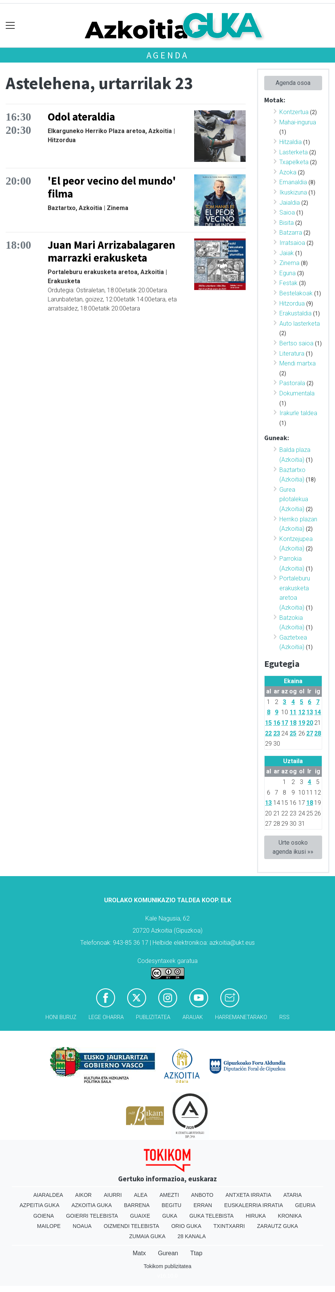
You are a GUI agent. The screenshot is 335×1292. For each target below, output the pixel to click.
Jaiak (286, 253)
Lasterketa (293, 152)
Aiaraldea (48, 1195)
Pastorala (292, 383)
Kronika (290, 1216)
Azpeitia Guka (39, 1205)
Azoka (287, 172)
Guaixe (140, 1216)
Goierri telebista (92, 1216)
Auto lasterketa (299, 323)
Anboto (202, 1195)
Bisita (286, 222)
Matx (139, 1253)
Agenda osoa (293, 82)
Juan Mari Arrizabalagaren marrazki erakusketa (111, 251)
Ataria (293, 1195)
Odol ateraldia (81, 117)
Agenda (167, 55)
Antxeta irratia (248, 1195)
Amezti (169, 1195)
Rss (284, 1017)
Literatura (291, 353)
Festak (288, 283)
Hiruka (256, 1216)
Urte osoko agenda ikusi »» (293, 847)
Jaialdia (289, 202)
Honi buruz (60, 1017)
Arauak (192, 1017)
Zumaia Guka (147, 1236)
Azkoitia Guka (92, 1205)
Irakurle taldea (298, 413)
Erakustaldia (295, 313)
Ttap (196, 1253)
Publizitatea (153, 1017)
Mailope (49, 1226)
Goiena (43, 1216)
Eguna (287, 273)
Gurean (168, 1253)
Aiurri (113, 1195)
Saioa (287, 212)
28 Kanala (192, 1236)
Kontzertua (294, 112)
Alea (141, 1195)
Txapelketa (294, 162)
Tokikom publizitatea (167, 1266)
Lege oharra (106, 1017)
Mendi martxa (297, 363)
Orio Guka (186, 1226)
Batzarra (290, 232)
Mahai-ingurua (297, 122)
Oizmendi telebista (131, 1226)
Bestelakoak (296, 293)
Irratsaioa (292, 242)
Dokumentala (297, 393)
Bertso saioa (296, 343)
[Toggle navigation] (10, 25)
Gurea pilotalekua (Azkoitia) (293, 499)
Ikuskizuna (293, 192)
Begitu (171, 1205)
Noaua (82, 1226)
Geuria (305, 1205)
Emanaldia (293, 182)
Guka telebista (211, 1216)
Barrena (137, 1205)
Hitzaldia (290, 142)
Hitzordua (292, 303)
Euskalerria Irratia (253, 1205)
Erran (202, 1205)
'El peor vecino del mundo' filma (112, 187)
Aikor (83, 1195)
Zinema (289, 263)
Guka (169, 1216)
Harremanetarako (241, 1017)
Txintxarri (229, 1226)
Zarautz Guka (277, 1226)
